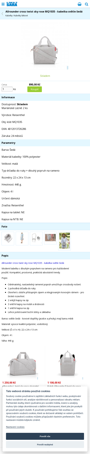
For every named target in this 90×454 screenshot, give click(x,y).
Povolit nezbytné (45, 444)
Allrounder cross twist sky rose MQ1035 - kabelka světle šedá (44, 13)
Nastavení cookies (15, 427)
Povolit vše (45, 436)
